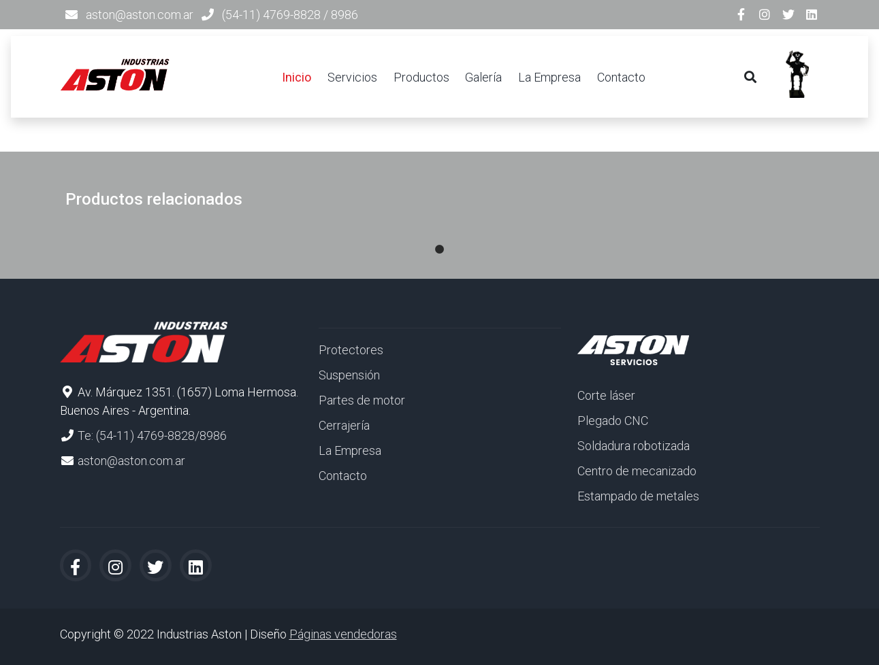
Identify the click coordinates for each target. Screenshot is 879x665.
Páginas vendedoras (343, 634)
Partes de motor (362, 400)
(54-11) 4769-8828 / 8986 (290, 14)
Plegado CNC (612, 420)
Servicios (352, 77)
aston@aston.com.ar (139, 14)
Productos (421, 77)
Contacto (621, 77)
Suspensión (349, 375)
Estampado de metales (638, 496)
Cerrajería (344, 425)
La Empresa (549, 77)
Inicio (296, 77)
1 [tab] (440, 236)
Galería (483, 77)
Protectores (351, 350)
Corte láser (606, 395)
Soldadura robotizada (633, 446)
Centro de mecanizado (637, 471)
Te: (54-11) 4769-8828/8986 (152, 435)
